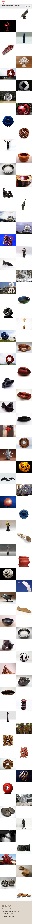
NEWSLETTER (6, 908)
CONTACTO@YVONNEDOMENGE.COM (11, 911)
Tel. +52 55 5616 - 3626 (7, 913)
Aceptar (28, 6)
